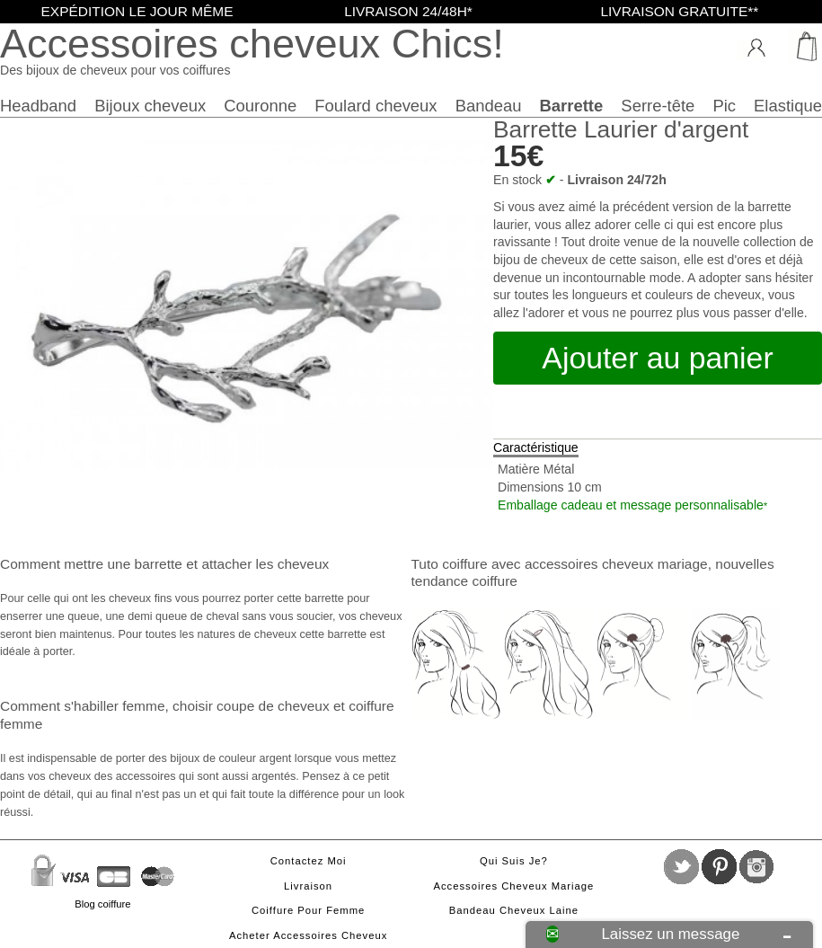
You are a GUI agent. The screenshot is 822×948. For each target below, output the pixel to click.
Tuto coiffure (449, 563)
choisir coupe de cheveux (251, 705)
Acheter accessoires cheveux (308, 935)
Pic (724, 105)
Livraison (308, 886)
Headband (38, 105)
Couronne (260, 105)
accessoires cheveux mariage (616, 563)
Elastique (788, 105)
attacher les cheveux (265, 563)
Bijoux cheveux (150, 105)
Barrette (572, 105)
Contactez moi (308, 860)
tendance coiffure (464, 581)
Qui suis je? (514, 860)
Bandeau (488, 105)
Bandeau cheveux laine (514, 910)
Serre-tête (657, 105)
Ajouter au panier (657, 358)
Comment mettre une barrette (91, 563)
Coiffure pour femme (308, 910)
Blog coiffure (102, 904)
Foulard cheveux (375, 105)
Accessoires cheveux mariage (513, 886)
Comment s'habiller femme (82, 705)
